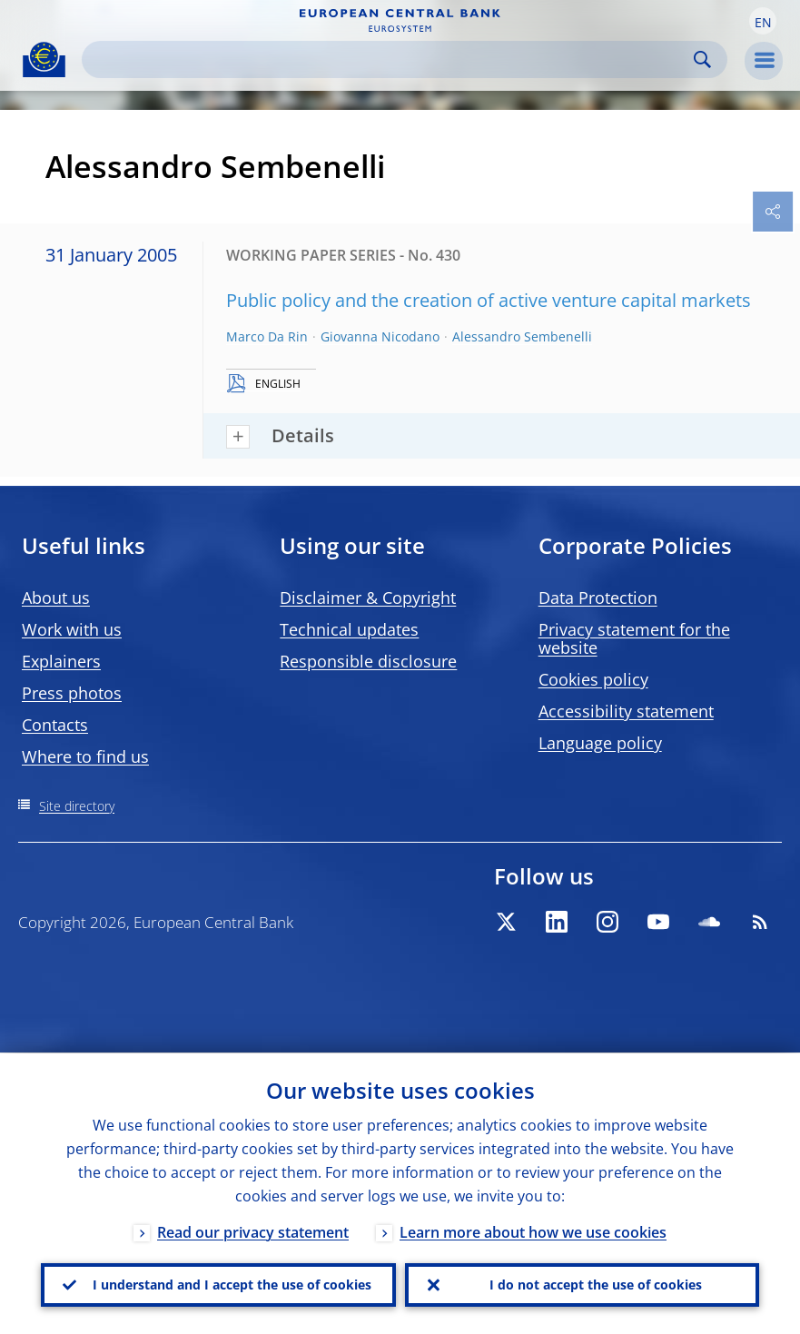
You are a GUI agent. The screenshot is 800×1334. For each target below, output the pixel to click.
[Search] (390, 59)
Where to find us (85, 756)
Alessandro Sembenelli (522, 336)
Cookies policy (593, 679)
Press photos (72, 693)
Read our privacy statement (253, 1231)
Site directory (76, 806)
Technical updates (349, 629)
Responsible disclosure (368, 661)
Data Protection (597, 597)
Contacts (55, 725)
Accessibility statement (626, 711)
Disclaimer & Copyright (368, 597)
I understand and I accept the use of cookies (232, 1284)
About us (56, 597)
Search (702, 59)
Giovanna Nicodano (380, 336)
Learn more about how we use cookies (533, 1231)
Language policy (600, 743)
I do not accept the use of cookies (595, 1284)
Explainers (61, 661)
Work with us (72, 629)
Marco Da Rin (267, 336)
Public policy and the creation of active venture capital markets (488, 300)
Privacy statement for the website (634, 638)
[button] (762, 21)
